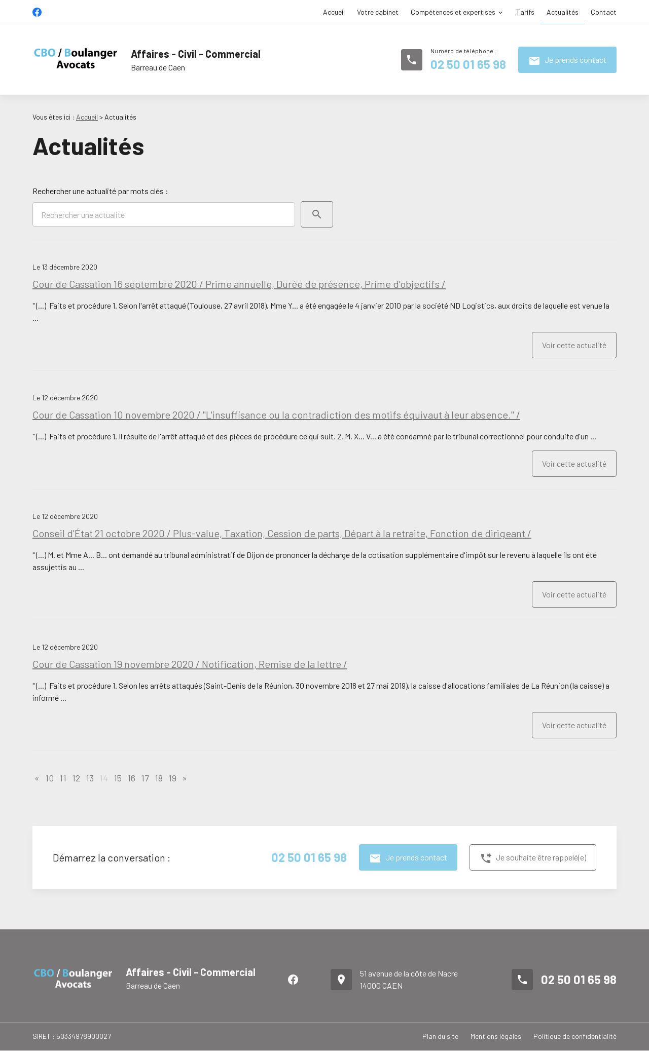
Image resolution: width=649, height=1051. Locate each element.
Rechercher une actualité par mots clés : (100, 191)
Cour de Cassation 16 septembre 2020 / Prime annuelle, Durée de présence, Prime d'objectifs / (239, 284)
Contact (604, 12)
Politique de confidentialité (575, 1036)
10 (49, 777)
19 (172, 777)
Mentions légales (496, 1036)
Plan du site (440, 1036)
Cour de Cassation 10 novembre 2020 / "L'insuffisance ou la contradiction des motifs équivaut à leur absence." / (276, 414)
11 (62, 777)
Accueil (334, 12)
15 (118, 777)
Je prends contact (567, 61)
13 (90, 777)
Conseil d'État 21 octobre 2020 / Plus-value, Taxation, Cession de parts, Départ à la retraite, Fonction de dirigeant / (281, 533)
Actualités (563, 12)
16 (131, 777)
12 (76, 777)
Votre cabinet (378, 12)
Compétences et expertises (453, 12)
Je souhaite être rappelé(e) (533, 858)
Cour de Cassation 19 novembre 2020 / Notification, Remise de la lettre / (189, 664)
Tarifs (525, 12)
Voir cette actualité (574, 345)
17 (145, 777)
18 (159, 777)
